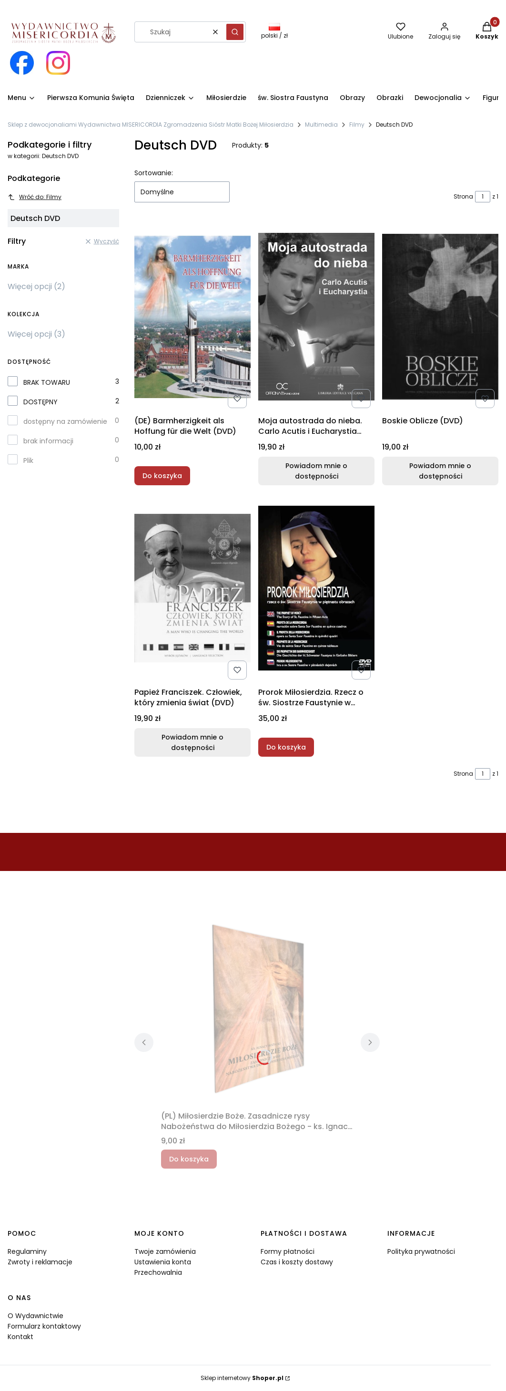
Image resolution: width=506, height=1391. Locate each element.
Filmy (356, 124)
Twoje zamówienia (165, 1251)
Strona (463, 196)
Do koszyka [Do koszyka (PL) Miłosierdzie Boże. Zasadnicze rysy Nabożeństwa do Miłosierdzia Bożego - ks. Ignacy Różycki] (189, 1159)
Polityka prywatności (421, 1251)
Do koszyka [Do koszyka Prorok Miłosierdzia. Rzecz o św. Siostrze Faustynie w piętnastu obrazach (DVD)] (286, 747)
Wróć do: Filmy (34, 197)
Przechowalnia (158, 1272)
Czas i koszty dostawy (297, 1262)
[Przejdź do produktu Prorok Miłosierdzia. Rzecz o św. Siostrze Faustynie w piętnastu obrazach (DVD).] (316, 588)
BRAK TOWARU (46, 382)
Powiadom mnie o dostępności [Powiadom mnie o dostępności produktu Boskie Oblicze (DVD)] (440, 471)
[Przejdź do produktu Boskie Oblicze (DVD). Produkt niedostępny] (440, 316)
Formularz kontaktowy (44, 1326)
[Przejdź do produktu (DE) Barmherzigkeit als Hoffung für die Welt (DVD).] (192, 316)
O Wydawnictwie (35, 1316)
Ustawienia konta (162, 1262)
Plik (28, 460)
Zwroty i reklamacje (40, 1262)
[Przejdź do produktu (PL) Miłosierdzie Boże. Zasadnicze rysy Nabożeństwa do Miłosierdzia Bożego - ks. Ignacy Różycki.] (257, 1012)
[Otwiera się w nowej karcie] (22, 63)
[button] (234, 32)
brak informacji (48, 441)
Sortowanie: (153, 173)
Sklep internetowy (242, 1378)
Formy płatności (287, 1251)
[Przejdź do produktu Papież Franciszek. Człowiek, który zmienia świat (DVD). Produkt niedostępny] (192, 588)
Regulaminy (27, 1251)
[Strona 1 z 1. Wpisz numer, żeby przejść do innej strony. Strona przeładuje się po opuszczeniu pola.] (482, 196)
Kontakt (20, 1336)
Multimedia (321, 124)
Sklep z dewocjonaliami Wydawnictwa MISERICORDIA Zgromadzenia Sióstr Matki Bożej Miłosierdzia (150, 124)
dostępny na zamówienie (65, 421)
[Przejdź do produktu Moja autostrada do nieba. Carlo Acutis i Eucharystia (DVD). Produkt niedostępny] (316, 316)
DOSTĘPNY (40, 402)
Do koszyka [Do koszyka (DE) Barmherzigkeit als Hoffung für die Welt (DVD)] (162, 475)
